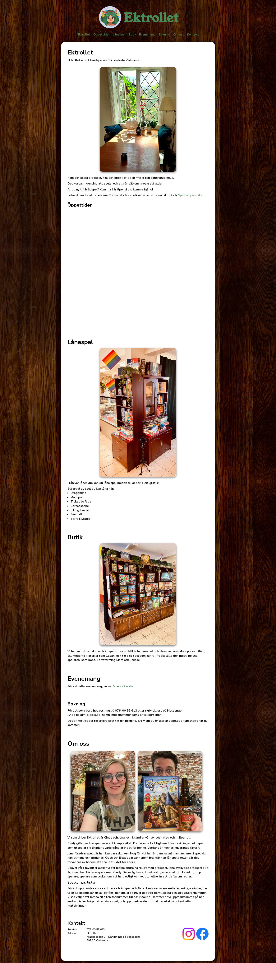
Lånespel (119, 34)
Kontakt (193, 34)
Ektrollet (83, 34)
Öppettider (101, 34)
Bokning (164, 34)
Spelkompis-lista (190, 195)
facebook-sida (123, 686)
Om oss (178, 34)
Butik (132, 34)
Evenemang (147, 34)
